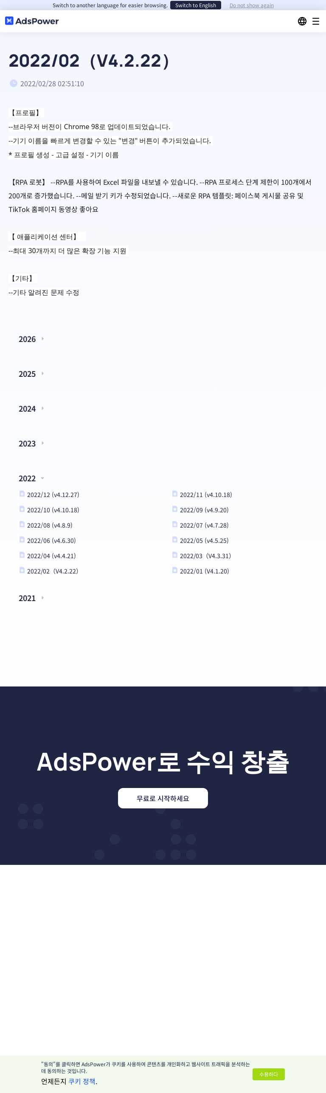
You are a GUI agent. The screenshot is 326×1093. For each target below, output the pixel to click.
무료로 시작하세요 (163, 798)
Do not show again (252, 5)
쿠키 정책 (82, 1081)
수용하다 (268, 1074)
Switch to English (195, 4)
